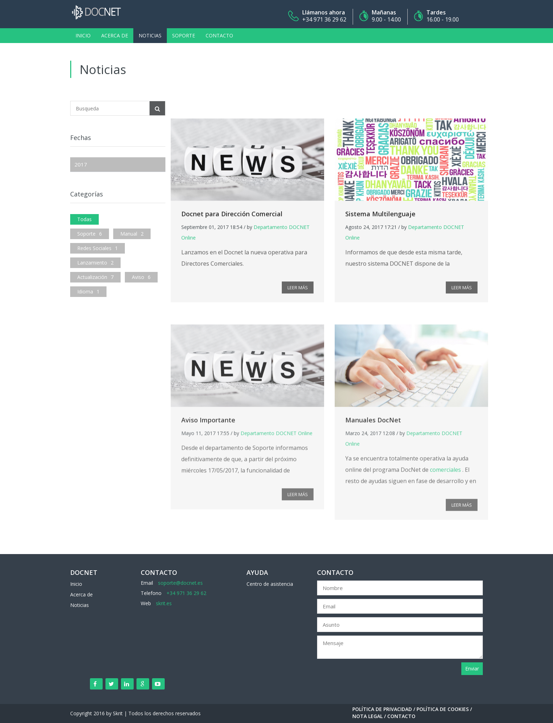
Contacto (219, 35)
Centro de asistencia (270, 584)
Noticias (150, 35)
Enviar (472, 668)
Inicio (83, 35)
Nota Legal (367, 716)
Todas (84, 219)
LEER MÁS (297, 291)
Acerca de (114, 35)
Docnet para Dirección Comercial (231, 217)
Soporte (183, 35)
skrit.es (164, 603)
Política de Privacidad (382, 709)
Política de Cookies (443, 709)
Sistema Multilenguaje (380, 217)
